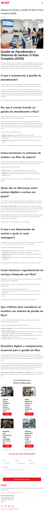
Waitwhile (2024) (24, 123)
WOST (8, 363)
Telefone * (30, 460)
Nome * (4, 460)
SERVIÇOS (9, 492)
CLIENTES (13, 492)
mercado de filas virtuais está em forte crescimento (28, 209)
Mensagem (5, 467)
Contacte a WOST (34, 372)
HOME (2, 492)
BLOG (5, 492)
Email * (17, 460)
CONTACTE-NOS (19, 492)
